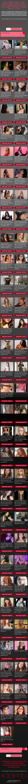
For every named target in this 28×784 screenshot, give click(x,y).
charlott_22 (3, 60)
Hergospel (3, 575)
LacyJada (3, 640)
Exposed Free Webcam (8, 23)
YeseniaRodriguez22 (6, 361)
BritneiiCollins (4, 145)
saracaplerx (3, 189)
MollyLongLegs (4, 317)
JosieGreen (3, 704)
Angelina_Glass (18, 640)
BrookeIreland (18, 596)
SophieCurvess (18, 81)
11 (14, 35)
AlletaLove (17, 232)
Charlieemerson (18, 361)
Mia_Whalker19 (18, 124)
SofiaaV (16, 60)
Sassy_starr (17, 296)
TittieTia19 (3, 274)
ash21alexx (17, 403)
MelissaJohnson (5, 725)
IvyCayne (3, 532)
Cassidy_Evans (4, 618)
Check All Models (6, 33)
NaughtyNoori (4, 382)
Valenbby (17, 210)
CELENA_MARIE (5, 296)
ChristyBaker (18, 189)
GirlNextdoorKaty (19, 532)
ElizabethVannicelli (5, 167)
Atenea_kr (17, 317)
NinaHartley (17, 575)
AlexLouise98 (18, 468)
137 (20, 35)
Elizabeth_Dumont (5, 39)
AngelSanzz (17, 39)
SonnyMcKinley (4, 683)
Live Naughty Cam (13, 23)
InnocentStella (18, 511)
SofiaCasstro (18, 103)
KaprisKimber (4, 339)
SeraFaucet (3, 490)
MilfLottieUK (18, 425)
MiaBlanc (3, 253)
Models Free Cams (21, 23)
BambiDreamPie (18, 683)
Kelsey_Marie (18, 490)
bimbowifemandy (5, 661)
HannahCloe (18, 253)
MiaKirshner (4, 103)
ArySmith (17, 339)
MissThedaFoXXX (19, 382)
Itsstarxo (17, 661)
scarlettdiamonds (5, 210)
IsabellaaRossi (18, 167)
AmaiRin (3, 124)
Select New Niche (16, 29)
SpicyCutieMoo (4, 425)
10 (11, 35)
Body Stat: (7, 57)
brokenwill (3, 403)
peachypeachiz (18, 618)
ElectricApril (4, 511)
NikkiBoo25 (3, 81)
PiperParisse (4, 468)
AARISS (2, 554)
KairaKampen (18, 554)
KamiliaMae (17, 274)
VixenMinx (3, 596)
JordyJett (17, 704)
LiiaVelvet (3, 232)
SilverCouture (18, 446)
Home (8, 29)
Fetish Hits (19, 781)
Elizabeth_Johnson (19, 145)
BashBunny (3, 446)
